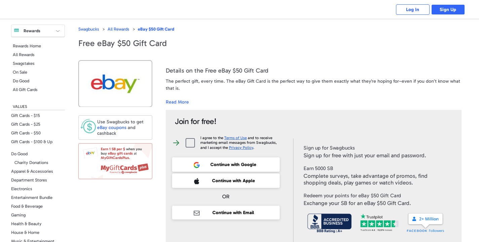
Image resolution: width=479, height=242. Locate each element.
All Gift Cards (25, 89)
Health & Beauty (26, 223)
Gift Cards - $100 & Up (31, 141)
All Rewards (24, 54)
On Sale (20, 72)
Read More (177, 102)
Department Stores (29, 180)
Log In (412, 9)
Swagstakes (24, 63)
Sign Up (448, 9)
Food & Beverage (27, 206)
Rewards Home (27, 45)
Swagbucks (88, 29)
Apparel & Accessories (32, 171)
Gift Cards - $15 (25, 115)
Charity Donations (31, 162)
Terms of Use (235, 137)
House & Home (25, 232)
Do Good (21, 80)
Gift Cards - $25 (25, 124)
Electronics (21, 188)
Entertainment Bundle (31, 197)
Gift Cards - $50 (26, 132)
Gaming (18, 214)
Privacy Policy (241, 147)
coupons (111, 127)
